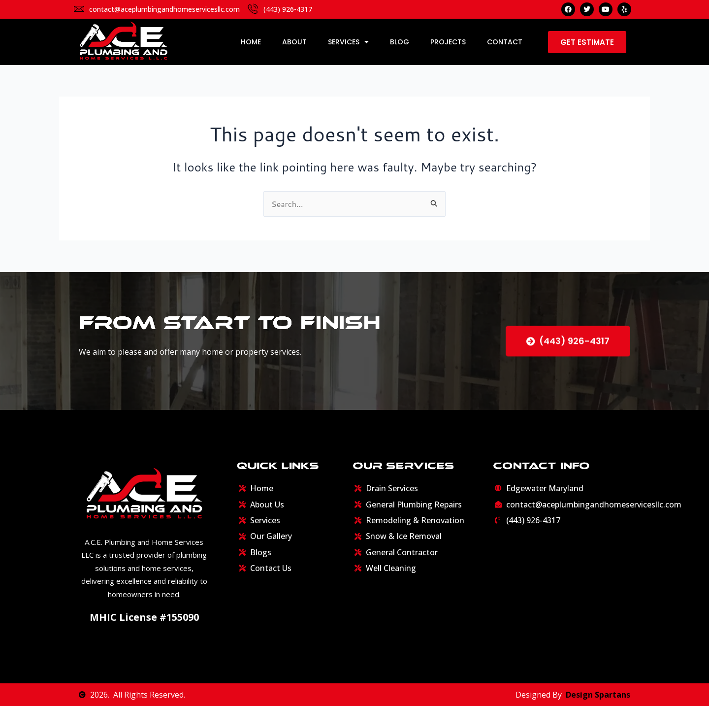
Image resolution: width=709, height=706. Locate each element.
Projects (448, 42)
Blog (399, 42)
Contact (504, 42)
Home (251, 42)
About (294, 42)
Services (348, 42)
